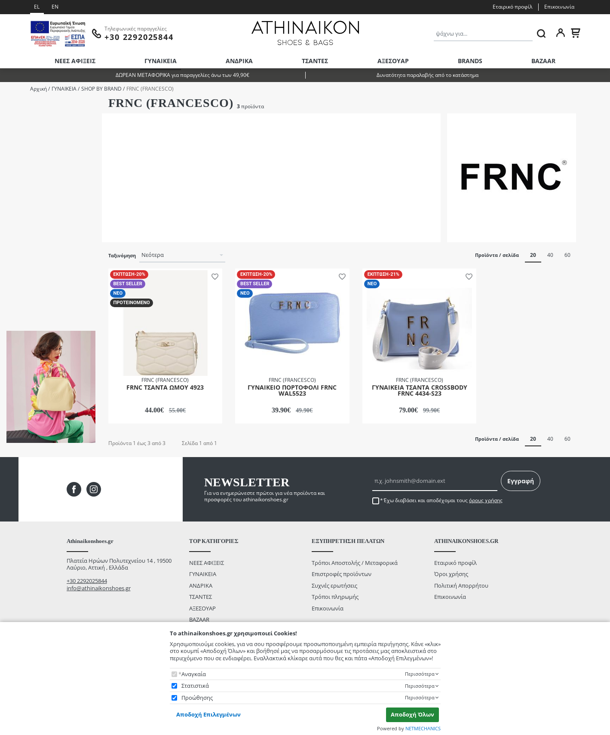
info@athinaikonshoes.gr (99, 588)
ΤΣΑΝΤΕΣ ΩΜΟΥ (38, 142)
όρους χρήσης (486, 500)
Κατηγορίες (20, 107)
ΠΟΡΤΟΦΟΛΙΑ (36, 120)
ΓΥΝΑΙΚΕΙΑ (160, 61)
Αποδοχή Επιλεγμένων (208, 714)
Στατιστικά (195, 685)
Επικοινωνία (559, 6)
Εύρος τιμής (22, 219)
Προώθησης (197, 697)
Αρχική (38, 88)
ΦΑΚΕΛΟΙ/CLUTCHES (44, 154)
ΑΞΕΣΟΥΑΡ (393, 61)
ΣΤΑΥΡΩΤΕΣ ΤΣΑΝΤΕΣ (44, 131)
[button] (213, 275)
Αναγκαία (193, 674)
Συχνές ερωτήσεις (334, 585)
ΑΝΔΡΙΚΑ (239, 61)
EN (55, 6)
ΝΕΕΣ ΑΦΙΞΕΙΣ (75, 61)
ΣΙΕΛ (23, 200)
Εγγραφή (520, 481)
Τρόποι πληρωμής (335, 597)
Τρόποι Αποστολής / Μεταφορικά (355, 563)
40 (550, 255)
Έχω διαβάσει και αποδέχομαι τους (443, 500)
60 (567, 255)
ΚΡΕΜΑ (27, 188)
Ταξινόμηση (122, 256)
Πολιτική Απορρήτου (461, 585)
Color (13, 175)
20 (533, 255)
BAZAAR (543, 61)
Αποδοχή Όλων (412, 714)
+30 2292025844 (87, 581)
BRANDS (470, 61)
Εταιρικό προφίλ (512, 6)
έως (45, 274)
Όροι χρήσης (451, 574)
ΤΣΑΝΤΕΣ (315, 61)
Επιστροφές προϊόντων (341, 574)
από (17, 274)
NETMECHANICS (423, 728)
